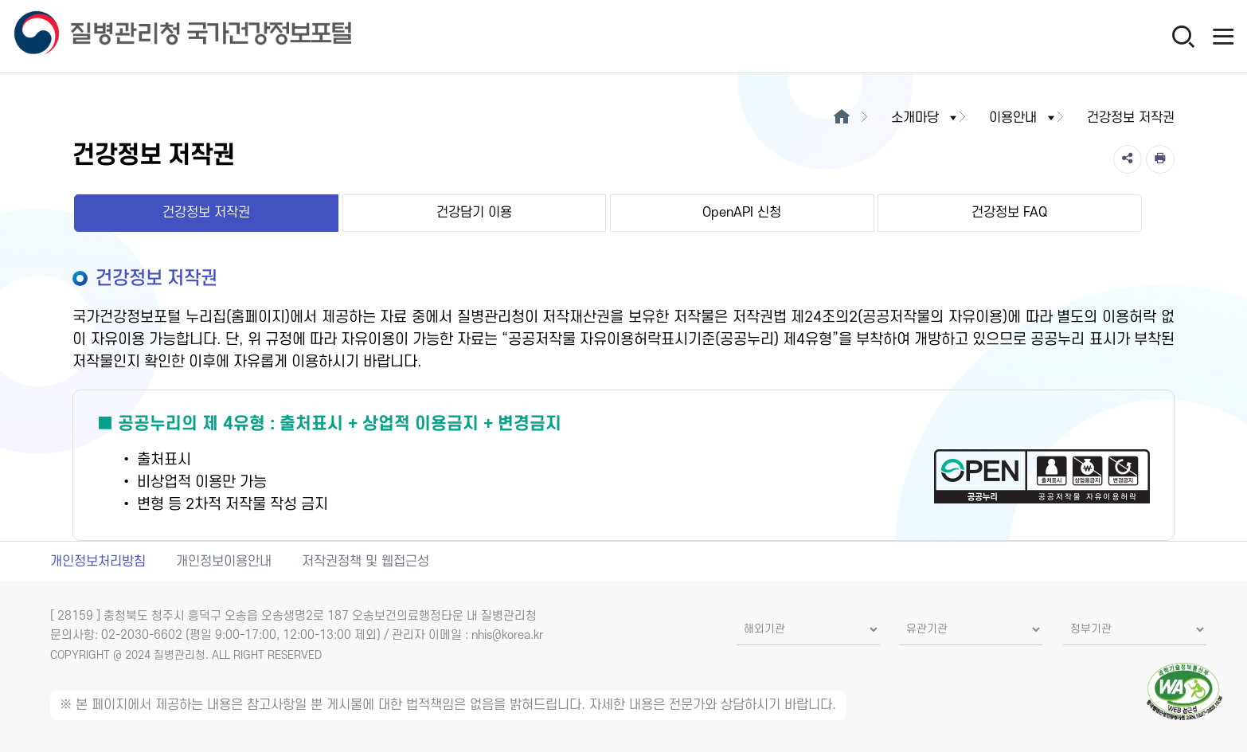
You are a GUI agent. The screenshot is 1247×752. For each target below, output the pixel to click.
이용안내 (1023, 118)
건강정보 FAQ (1009, 213)
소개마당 (925, 118)
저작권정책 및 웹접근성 (365, 561)
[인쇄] (1160, 159)
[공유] (1127, 159)
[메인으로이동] (842, 118)
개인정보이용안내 (224, 561)
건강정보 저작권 (206, 213)
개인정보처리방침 (98, 561)
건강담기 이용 (474, 213)
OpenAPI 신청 (741, 213)
